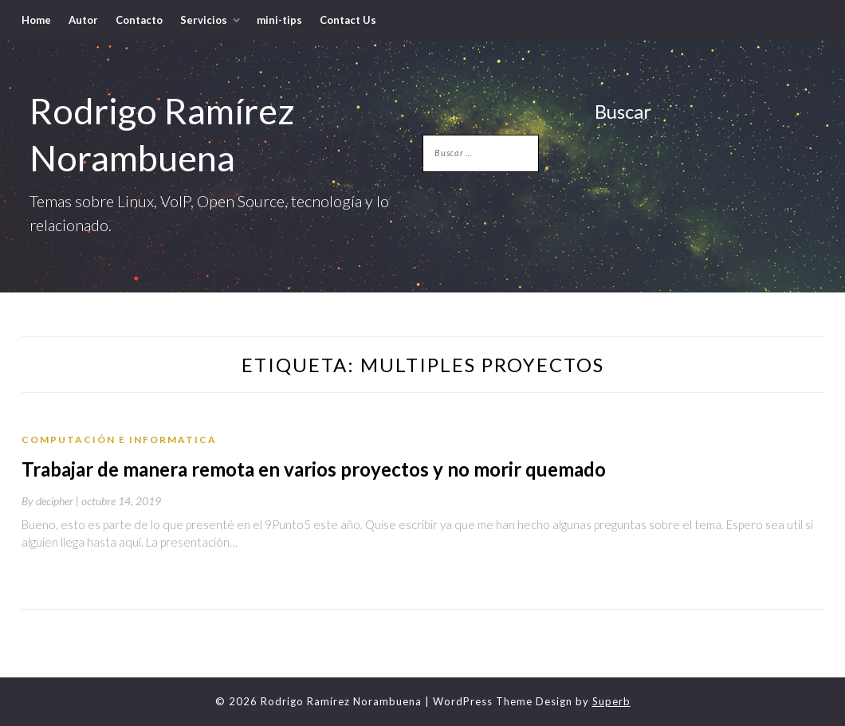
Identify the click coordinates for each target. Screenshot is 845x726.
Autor (83, 20)
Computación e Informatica (119, 439)
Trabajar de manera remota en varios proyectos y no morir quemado (314, 469)
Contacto (139, 20)
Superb (611, 701)
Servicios (203, 20)
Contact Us (348, 20)
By (51, 501)
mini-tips (279, 20)
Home (36, 20)
